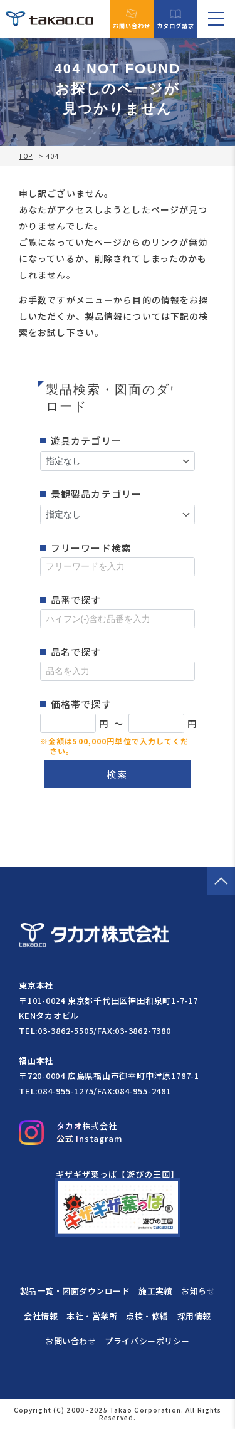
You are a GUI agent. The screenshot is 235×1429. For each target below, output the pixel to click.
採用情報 (194, 1316)
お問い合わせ (132, 19)
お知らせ (198, 1291)
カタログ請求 (176, 19)
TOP (26, 156)
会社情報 (41, 1316)
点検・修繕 (147, 1316)
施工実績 (155, 1291)
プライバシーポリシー (147, 1341)
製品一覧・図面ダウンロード (75, 1291)
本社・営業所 (91, 1316)
